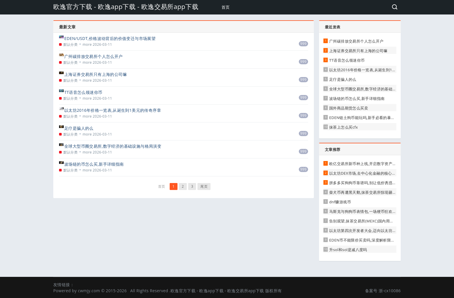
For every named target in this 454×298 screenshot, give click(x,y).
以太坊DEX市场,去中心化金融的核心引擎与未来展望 (374, 173)
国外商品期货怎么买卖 (348, 108)
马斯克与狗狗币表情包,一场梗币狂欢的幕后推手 (370, 211)
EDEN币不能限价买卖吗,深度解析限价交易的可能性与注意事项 (383, 240)
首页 (225, 7)
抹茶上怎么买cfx (343, 127)
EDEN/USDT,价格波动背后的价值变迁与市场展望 (109, 38)
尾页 (204, 186)
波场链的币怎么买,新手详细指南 (94, 164)
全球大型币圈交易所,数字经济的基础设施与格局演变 (112, 146)
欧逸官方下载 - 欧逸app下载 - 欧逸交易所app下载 (125, 6)
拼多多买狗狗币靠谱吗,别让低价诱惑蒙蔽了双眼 (370, 182)
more (87, 44)
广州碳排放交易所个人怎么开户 (93, 56)
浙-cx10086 (390, 290)
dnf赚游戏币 (340, 201)
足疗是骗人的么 (79, 128)
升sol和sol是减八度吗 (348, 249)
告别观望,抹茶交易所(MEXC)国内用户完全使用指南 (373, 221)
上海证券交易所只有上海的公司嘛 (95, 74)
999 (303, 43)
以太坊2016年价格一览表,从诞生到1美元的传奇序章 (112, 110)
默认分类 (70, 44)
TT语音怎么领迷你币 (83, 92)
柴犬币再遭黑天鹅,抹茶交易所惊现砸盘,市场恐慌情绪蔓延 (379, 192)
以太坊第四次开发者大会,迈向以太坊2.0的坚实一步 (373, 230)
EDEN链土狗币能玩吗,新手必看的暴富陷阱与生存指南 (375, 117)
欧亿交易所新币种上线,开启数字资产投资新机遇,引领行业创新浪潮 (386, 163)
